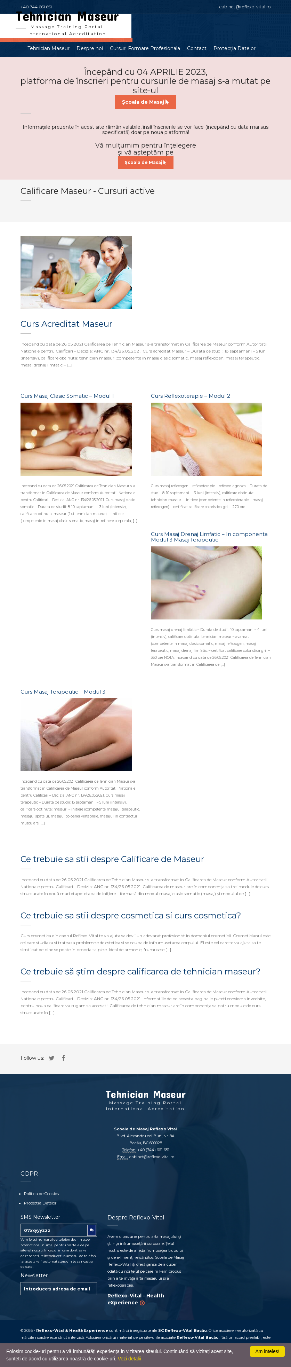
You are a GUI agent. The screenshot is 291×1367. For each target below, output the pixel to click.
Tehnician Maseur (48, 49)
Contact (197, 49)
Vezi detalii (129, 1358)
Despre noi (89, 49)
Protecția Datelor (234, 49)
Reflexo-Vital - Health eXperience (135, 1298)
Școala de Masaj (145, 102)
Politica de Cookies (41, 1193)
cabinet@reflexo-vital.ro (247, 6)
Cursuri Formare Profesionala (145, 49)
